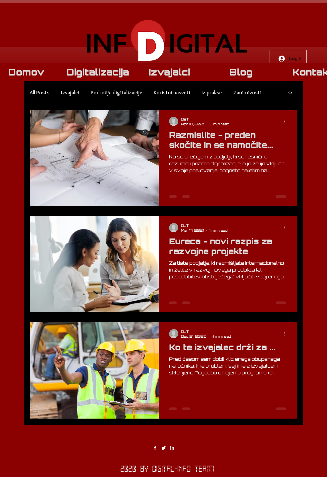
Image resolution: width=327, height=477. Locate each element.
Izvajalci (70, 92)
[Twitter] (163, 448)
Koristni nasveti (172, 92)
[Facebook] (155, 448)
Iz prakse (212, 92)
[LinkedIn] (172, 448)
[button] (290, 93)
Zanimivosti (247, 92)
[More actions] (286, 121)
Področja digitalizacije (117, 92)
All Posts (40, 92)
